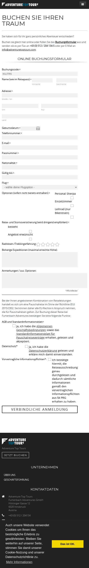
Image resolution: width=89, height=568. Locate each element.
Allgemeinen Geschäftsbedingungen (34, 328)
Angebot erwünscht (20, 234)
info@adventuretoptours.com (19, 49)
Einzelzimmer (63, 201)
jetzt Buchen (15, 455)
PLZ (42, 110)
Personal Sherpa (65, 193)
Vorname (36, 84)
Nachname (61, 84)
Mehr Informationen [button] (19, 562)
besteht (13, 226)
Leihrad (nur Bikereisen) (63, 211)
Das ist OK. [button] (67, 543)
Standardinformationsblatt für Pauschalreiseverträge (35, 335)
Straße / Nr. (7, 99)
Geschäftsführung (16, 479)
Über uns (9, 475)
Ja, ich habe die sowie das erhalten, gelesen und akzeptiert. (44, 333)
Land (4, 120)
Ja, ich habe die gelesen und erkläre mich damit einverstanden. (51, 350)
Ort (3, 110)
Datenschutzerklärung (43, 350)
